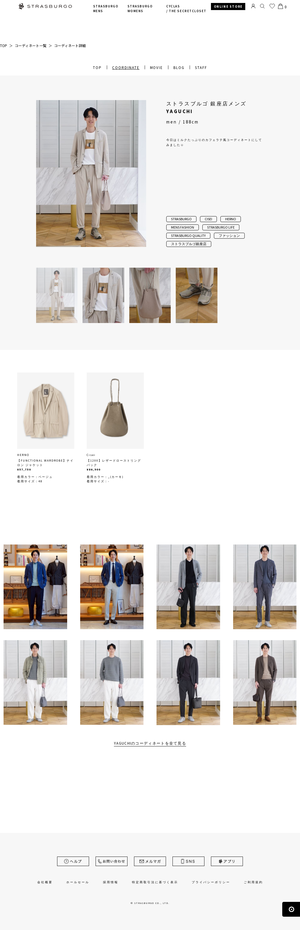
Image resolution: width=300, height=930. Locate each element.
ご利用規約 (253, 882)
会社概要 (45, 882)
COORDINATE (126, 68)
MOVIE (156, 68)
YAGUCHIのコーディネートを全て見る (150, 743)
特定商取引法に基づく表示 (155, 882)
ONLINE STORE (228, 6)
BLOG (179, 68)
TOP (97, 68)
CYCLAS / (186, 8)
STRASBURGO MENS (105, 8)
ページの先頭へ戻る (291, 909)
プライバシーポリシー (211, 882)
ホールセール (77, 882)
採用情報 (110, 882)
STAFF (201, 68)
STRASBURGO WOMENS (140, 8)
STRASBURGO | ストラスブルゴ (45, 7)
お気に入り (272, 6)
